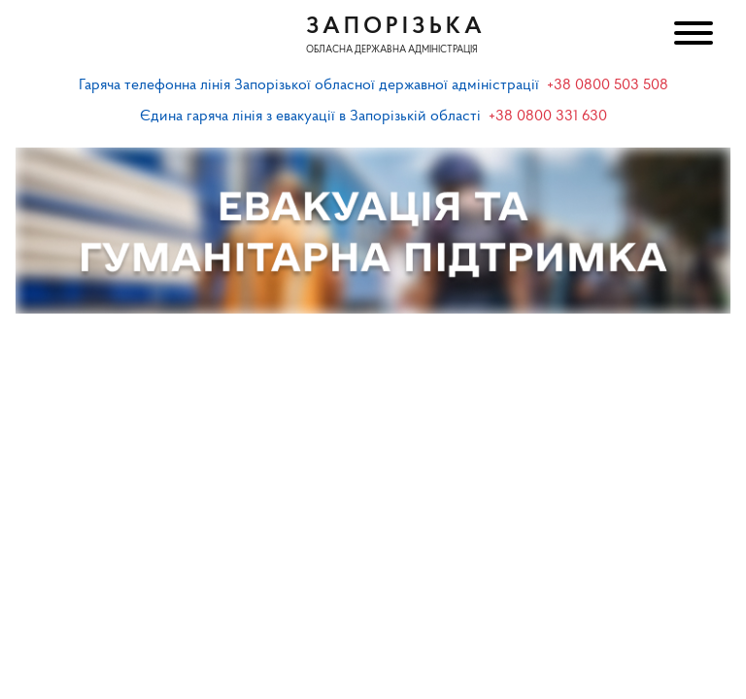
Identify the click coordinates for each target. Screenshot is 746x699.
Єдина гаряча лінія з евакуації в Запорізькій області (310, 116)
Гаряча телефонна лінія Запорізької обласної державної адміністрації (309, 85)
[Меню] (691, 35)
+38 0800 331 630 (548, 116)
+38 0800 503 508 (607, 85)
